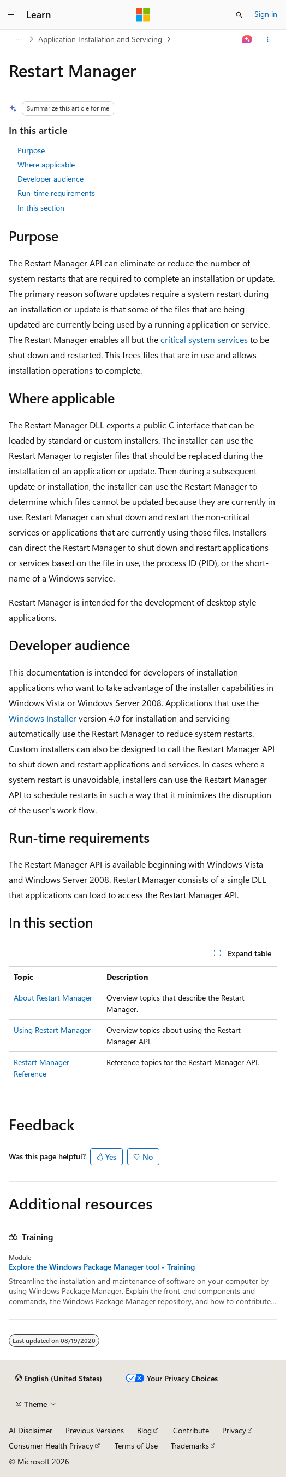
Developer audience (50, 178)
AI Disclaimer (30, 1430)
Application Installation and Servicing (100, 39)
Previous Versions (94, 1430)
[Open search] (239, 15)
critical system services (204, 339)
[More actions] (267, 39)
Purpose (31, 150)
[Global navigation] (11, 15)
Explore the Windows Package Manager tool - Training (102, 1267)
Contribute (191, 1430)
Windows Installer (42, 718)
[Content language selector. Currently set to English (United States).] (59, 1378)
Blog (144, 1430)
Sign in (265, 14)
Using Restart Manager (52, 1030)
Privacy (234, 1430)
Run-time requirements (56, 193)
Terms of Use (136, 1445)
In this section (40, 207)
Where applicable (46, 164)
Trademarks (190, 1445)
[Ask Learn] (247, 39)
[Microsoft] (143, 15)
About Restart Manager (53, 997)
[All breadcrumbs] (18, 39)
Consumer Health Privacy (51, 1445)
